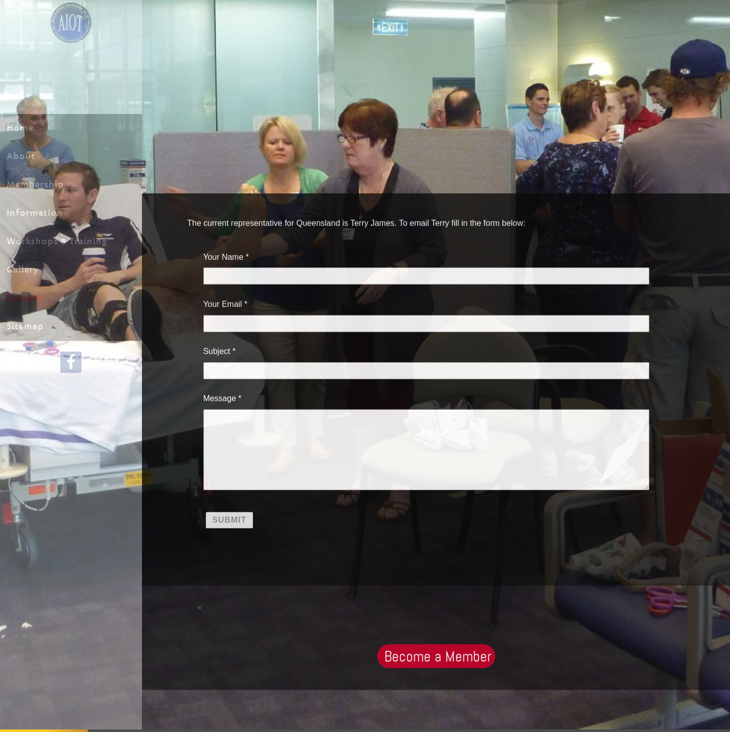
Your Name (223, 255)
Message (219, 397)
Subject (216, 350)
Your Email (222, 303)
